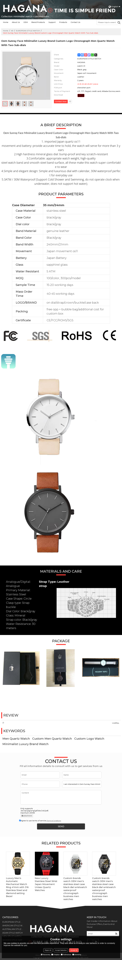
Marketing (76, 954)
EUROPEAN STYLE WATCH (28, 31)
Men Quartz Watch (16, 738)
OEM (25, 22)
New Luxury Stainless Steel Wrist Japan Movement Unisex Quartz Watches (46, 884)
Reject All (48, 950)
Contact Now (61, 101)
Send (61, 826)
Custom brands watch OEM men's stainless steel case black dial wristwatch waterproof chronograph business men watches (75, 889)
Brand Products (38, 22)
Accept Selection (61, 950)
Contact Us (75, 22)
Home (5, 22)
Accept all (73, 950)
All (12, 31)
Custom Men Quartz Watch (52, 738)
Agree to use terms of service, (40, 820)
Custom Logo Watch (89, 738)
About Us (16, 22)
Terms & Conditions (54, 821)
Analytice (55, 954)
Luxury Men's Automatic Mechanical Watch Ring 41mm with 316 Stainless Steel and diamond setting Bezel (17, 887)
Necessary (45, 954)
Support (52, 22)
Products (63, 22)
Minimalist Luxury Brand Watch (25, 744)
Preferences (66, 954)
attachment (27, 816)
